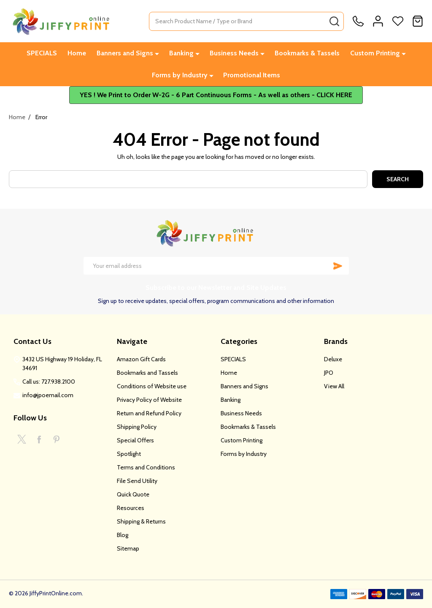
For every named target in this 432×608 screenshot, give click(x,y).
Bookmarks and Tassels (147, 372)
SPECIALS (42, 53)
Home (77, 53)
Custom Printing (375, 53)
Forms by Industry (180, 75)
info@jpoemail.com (47, 395)
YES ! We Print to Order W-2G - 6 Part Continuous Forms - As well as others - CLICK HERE (216, 95)
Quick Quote (133, 494)
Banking (181, 53)
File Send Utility (137, 481)
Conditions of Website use (151, 386)
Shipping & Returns (141, 521)
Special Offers (135, 440)
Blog (122, 535)
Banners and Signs (125, 53)
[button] (216, 95)
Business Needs (234, 53)
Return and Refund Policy (149, 413)
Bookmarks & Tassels (307, 53)
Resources (130, 508)
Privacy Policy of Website (149, 400)
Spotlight (129, 454)
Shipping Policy (137, 427)
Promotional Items (251, 75)
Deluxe (333, 359)
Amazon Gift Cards (141, 359)
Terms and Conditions (146, 467)
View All (334, 386)
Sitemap (128, 548)
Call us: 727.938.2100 (48, 381)
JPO (328, 372)
